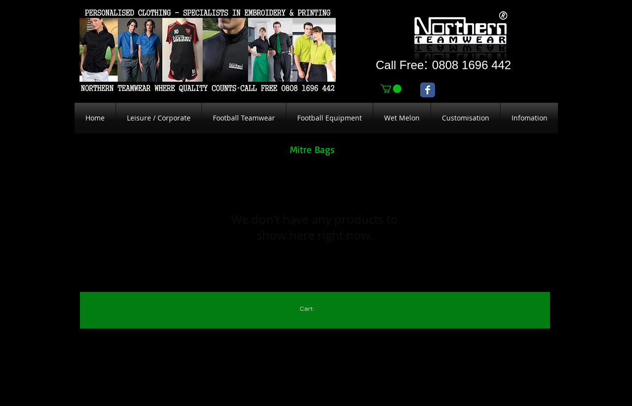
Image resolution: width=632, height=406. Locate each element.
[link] (391, 88)
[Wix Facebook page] (427, 89)
